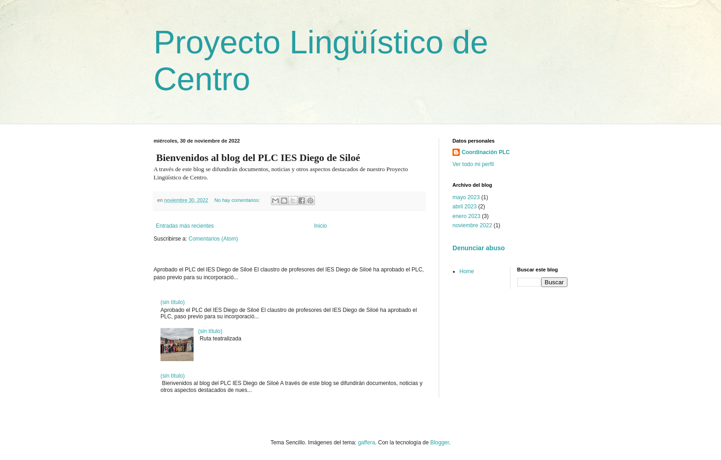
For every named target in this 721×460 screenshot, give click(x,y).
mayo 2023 (466, 197)
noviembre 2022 (472, 225)
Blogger (439, 442)
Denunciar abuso (478, 248)
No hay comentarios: (237, 200)
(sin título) (172, 302)
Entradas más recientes (185, 226)
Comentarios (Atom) (213, 239)
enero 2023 (466, 216)
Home (466, 271)
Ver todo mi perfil (473, 164)
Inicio (320, 226)
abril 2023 (464, 206)
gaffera (366, 442)
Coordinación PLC (486, 152)
